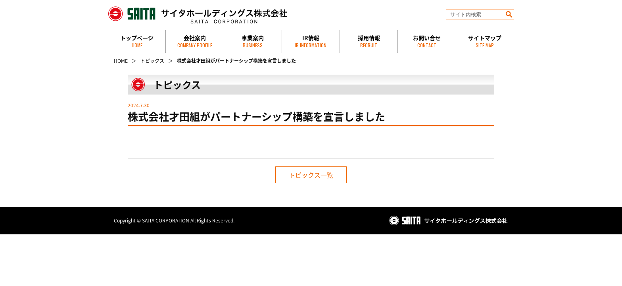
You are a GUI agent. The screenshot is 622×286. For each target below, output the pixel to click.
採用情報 (369, 41)
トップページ (137, 41)
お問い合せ (427, 41)
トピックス (152, 60)
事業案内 (253, 41)
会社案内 (194, 41)
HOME (121, 60)
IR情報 (310, 41)
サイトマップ (484, 41)
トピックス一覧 (311, 175)
